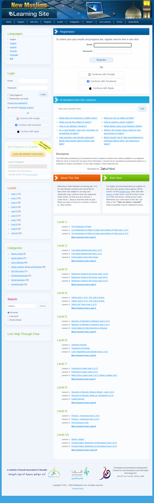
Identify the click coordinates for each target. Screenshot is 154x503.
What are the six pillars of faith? (119, 118)
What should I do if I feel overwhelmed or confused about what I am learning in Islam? (123, 140)
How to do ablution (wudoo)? (73, 126)
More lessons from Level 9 (83, 426)
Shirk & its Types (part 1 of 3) (84, 304)
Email (10, 81)
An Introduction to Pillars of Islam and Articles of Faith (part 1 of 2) (99, 230)
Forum (119, 22)
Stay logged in (15, 95)
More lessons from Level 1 (83, 237)
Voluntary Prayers (79, 345)
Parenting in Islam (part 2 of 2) (84, 372)
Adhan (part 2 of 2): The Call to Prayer (88, 301)
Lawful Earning (77, 399)
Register (47, 22)
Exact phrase (15, 320)
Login (43, 94)
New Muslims (29, 10)
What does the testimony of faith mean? (78, 118)
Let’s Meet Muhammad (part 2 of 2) (86, 253)
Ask (142, 108)
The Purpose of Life (79, 422)
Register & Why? (26, 107)
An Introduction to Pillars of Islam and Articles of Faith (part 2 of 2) (99, 233)
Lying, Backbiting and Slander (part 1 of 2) (89, 351)
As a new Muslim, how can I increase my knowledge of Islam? (79, 132)
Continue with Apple (101, 88)
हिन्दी (11, 59)
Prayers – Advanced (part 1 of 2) (85, 415)
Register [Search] (101, 60)
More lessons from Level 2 (83, 261)
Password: (88, 51)
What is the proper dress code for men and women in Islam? (122, 132)
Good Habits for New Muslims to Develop (89, 328)
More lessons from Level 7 (83, 379)
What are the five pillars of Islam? (75, 122)
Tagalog (13, 43)
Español (13, 47)
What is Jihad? (77, 439)
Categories (76, 22)
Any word (13, 316)
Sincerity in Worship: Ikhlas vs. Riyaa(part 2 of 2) (92, 395)
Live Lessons (105, 22)
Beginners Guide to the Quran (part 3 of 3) (89, 281)
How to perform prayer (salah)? (119, 122)
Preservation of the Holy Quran (84, 257)
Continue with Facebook (101, 81)
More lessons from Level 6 (83, 355)
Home (8, 22)
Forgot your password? (18, 103)
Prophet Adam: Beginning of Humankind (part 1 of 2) (94, 443)
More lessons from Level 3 (83, 284)
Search (90, 22)
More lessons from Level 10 (84, 450)
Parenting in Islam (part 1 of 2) (84, 368)
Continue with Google (101, 74)
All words (13, 312)
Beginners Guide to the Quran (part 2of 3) (89, 277)
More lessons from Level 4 (83, 308)
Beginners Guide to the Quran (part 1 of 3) (89, 274)
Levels (61, 22)
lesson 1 (110, 194)
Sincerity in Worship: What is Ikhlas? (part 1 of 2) (92, 392)
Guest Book (133, 22)
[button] (9, 194)
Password (12, 88)
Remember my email (18, 99)
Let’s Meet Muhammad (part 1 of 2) (86, 250)
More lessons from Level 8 (83, 403)
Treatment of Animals (80, 348)
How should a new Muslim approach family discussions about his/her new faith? (76, 140)
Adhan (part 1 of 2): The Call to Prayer (88, 297)
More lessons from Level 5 (83, 332)
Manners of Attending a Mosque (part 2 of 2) (90, 324)
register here (124, 191)
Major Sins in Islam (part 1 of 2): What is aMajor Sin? (94, 375)
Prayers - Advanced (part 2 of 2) (85, 419)
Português (14, 55)
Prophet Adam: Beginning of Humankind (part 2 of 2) (94, 446)
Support (20, 22)
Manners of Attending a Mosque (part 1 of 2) (90, 321)
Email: (90, 44)
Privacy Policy (78, 489)
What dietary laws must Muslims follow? (123, 126)
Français (13, 51)
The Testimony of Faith (81, 226)
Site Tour (34, 22)
